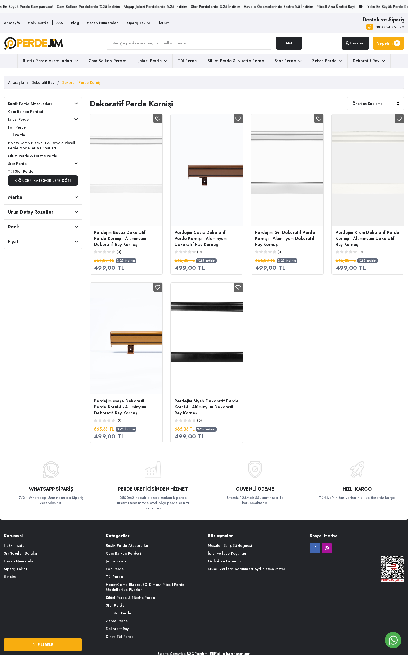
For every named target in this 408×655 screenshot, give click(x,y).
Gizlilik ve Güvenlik (224, 561)
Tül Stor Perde (20, 171)
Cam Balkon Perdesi (108, 61)
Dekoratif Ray (369, 61)
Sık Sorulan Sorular (20, 553)
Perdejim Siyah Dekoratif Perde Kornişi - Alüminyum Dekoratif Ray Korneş (207, 407)
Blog (75, 22)
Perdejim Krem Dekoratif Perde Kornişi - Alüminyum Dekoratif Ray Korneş (367, 238)
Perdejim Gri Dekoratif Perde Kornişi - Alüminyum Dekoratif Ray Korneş (285, 238)
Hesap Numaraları (103, 22)
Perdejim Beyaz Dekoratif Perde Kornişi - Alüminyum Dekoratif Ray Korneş (120, 238)
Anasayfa (12, 22)
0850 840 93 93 (389, 27)
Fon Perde (17, 127)
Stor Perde (288, 61)
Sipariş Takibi (138, 22)
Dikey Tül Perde (119, 636)
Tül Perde (187, 61)
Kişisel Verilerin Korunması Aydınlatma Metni (246, 568)
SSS (59, 22)
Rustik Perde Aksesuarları (50, 61)
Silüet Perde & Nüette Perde (236, 61)
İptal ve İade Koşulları (227, 553)
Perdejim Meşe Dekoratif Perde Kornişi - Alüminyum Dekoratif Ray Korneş (120, 407)
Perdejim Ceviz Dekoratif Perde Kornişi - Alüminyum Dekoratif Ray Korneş (201, 238)
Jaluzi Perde (152, 61)
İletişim (164, 22)
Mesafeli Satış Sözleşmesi (230, 545)
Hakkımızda (38, 22)
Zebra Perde (327, 61)
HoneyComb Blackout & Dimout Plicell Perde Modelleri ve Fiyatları (41, 145)
